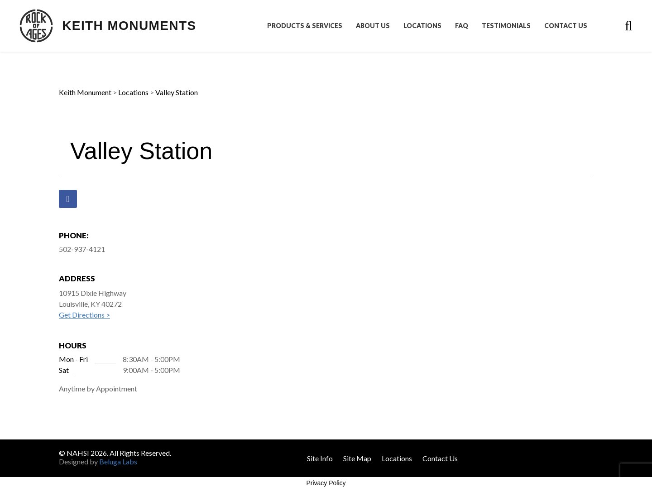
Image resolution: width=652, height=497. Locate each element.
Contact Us (565, 26)
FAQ (461, 26)
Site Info (320, 458)
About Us (373, 26)
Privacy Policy (325, 483)
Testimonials (506, 26)
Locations (422, 26)
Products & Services (304, 26)
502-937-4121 (82, 249)
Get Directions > (84, 314)
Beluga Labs (118, 461)
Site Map (357, 458)
